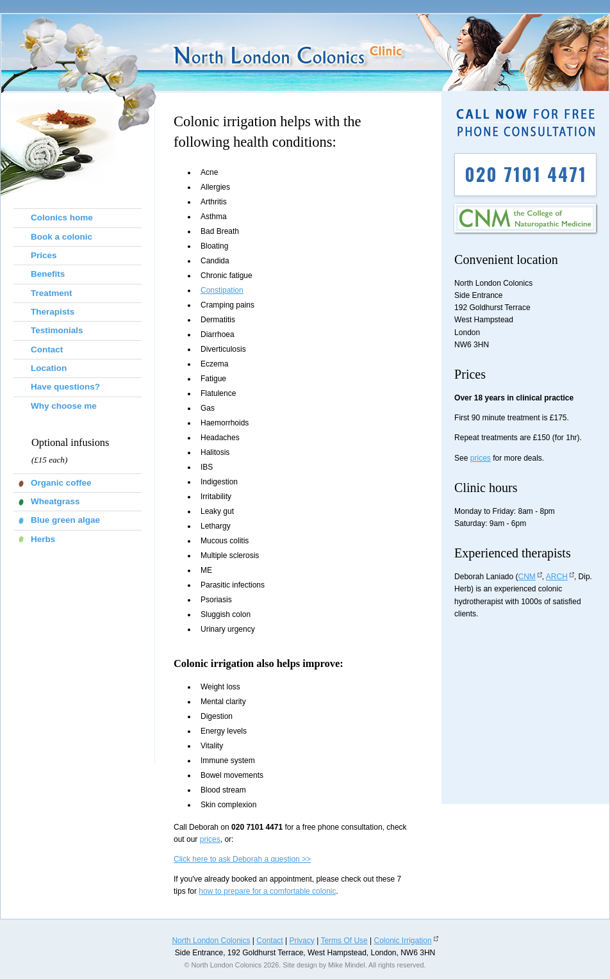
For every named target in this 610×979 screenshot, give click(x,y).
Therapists (52, 312)
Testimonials (57, 330)
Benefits (48, 274)
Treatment (51, 293)
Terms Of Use (343, 940)
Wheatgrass (55, 501)
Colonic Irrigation (403, 940)
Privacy (301, 940)
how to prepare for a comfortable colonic (267, 891)
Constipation (222, 290)
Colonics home (62, 217)
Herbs (43, 539)
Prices (44, 255)
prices (210, 839)
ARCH (557, 576)
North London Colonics (211, 940)
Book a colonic (61, 237)
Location (49, 368)
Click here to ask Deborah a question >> (242, 859)
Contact (47, 349)
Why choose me (64, 406)
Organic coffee (61, 483)
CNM (527, 576)
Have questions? (65, 386)
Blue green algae (65, 520)
